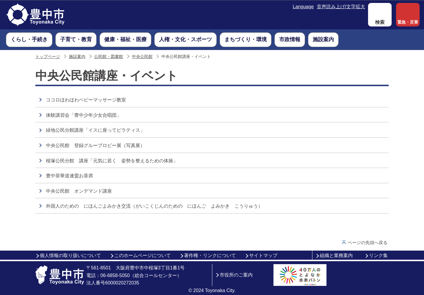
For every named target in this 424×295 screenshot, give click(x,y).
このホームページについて (142, 255)
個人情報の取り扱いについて (70, 255)
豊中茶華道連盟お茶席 (69, 175)
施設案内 (77, 56)
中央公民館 (142, 56)
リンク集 (378, 255)
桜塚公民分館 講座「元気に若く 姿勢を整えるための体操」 (112, 160)
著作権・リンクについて (210, 255)
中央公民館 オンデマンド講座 (79, 191)
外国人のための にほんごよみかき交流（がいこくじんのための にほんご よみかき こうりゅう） (154, 206)
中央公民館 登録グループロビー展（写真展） (95, 145)
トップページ (47, 56)
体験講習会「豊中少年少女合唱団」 (83, 115)
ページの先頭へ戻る (367, 242)
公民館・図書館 (108, 56)
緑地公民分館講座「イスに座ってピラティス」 (95, 130)
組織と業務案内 (336, 255)
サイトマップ (263, 255)
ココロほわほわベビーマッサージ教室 (86, 99)
